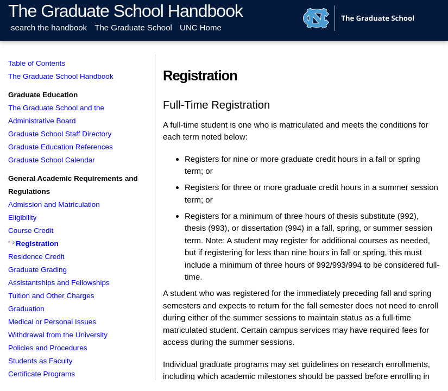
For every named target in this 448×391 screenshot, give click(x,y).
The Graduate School (133, 27)
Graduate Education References (60, 147)
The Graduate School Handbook (125, 11)
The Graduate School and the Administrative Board (56, 114)
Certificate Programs (41, 374)
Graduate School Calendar (51, 160)
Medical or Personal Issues (52, 322)
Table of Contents (36, 63)
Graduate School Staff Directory (59, 134)
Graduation (26, 309)
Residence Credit (36, 257)
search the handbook (49, 27)
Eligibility (22, 217)
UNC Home (201, 27)
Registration (37, 243)
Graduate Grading (37, 270)
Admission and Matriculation (54, 204)
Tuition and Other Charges (51, 296)
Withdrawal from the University (58, 335)
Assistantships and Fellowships (59, 283)
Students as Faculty (40, 361)
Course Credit (30, 230)
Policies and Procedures (47, 348)
